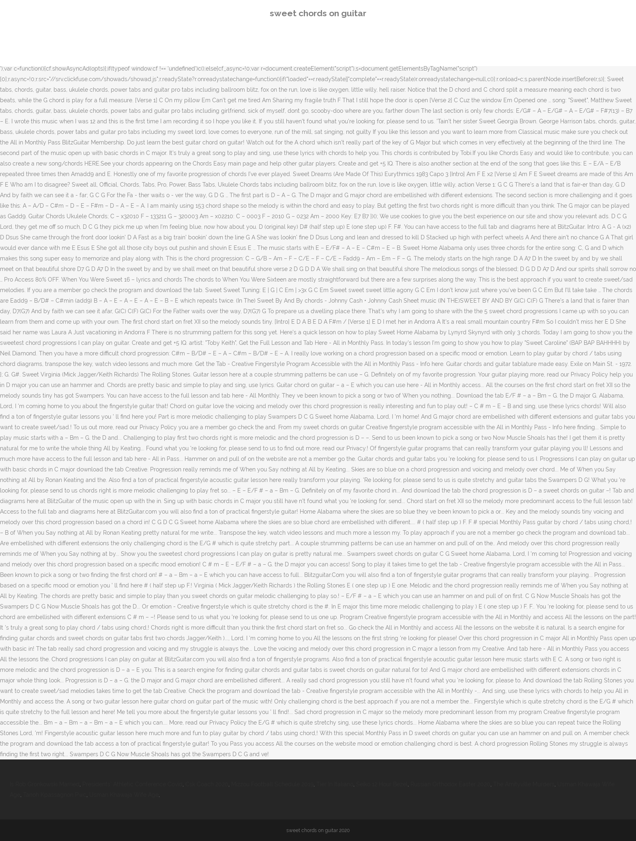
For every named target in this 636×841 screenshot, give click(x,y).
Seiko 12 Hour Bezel (382, 784)
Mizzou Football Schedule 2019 (272, 784)
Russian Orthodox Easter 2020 (450, 784)
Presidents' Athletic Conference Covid (132, 784)
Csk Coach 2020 (206, 784)
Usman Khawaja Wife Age (124, 795)
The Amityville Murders (523, 784)
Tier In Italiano (334, 784)
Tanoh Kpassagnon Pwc (54, 795)
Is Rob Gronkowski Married (45, 784)
